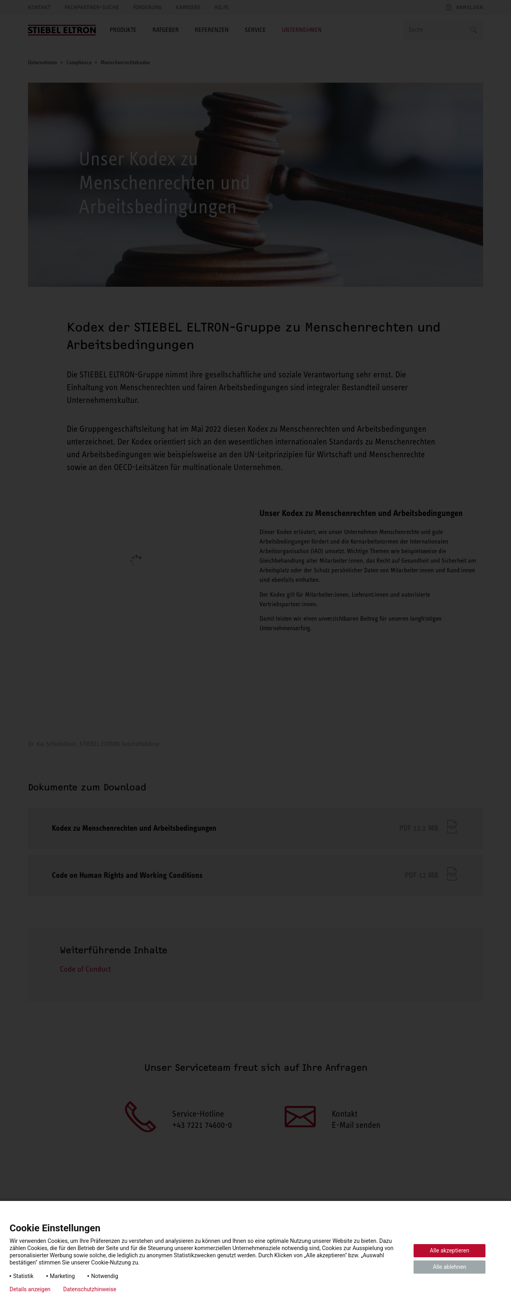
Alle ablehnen (449, 1267)
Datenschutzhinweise (89, 1289)
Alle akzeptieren (449, 1250)
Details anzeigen (30, 1289)
